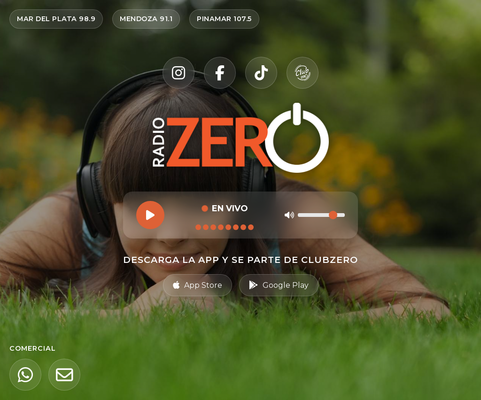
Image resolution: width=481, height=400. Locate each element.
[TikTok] (261, 73)
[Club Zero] (302, 73)
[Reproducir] (150, 215)
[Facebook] (220, 73)
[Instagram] (178, 73)
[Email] (64, 375)
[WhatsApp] (25, 375)
